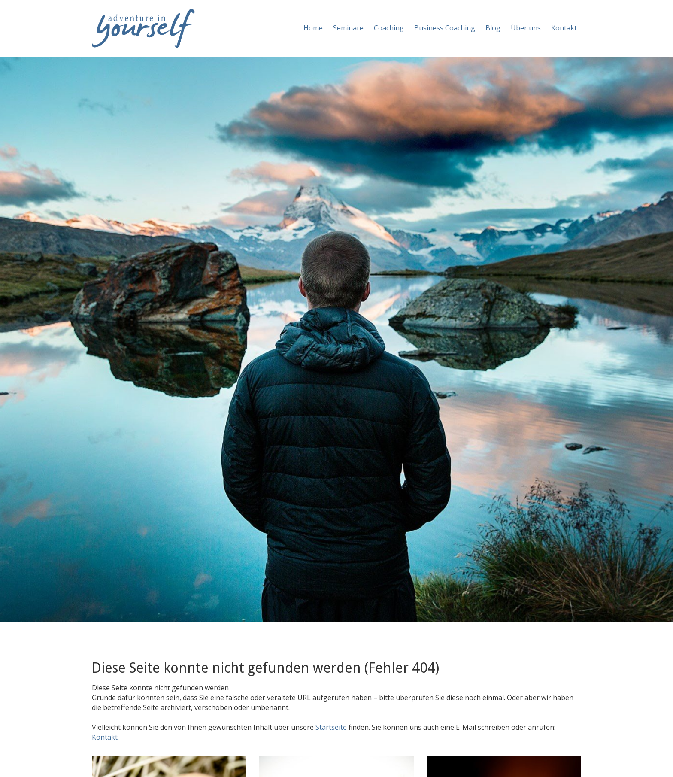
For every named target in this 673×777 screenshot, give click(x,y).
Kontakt (564, 28)
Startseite (332, 727)
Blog (492, 28)
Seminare (348, 28)
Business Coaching (444, 28)
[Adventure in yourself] (143, 27)
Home (313, 28)
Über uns (526, 28)
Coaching (389, 28)
